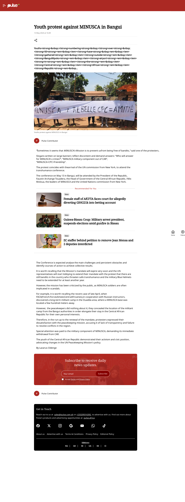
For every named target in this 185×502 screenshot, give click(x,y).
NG (54, 493)
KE (70, 493)
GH (62, 493)
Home (129, 5)
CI (93, 493)
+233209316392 (62, 461)
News (22, 36)
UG (78, 493)
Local (29, 36)
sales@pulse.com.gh (41, 461)
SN (86, 493)
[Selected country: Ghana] (111, 6)
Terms (61, 426)
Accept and (65, 426)
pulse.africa (47, 464)
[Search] (160, 5)
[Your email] (73, 420)
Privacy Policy (73, 426)
